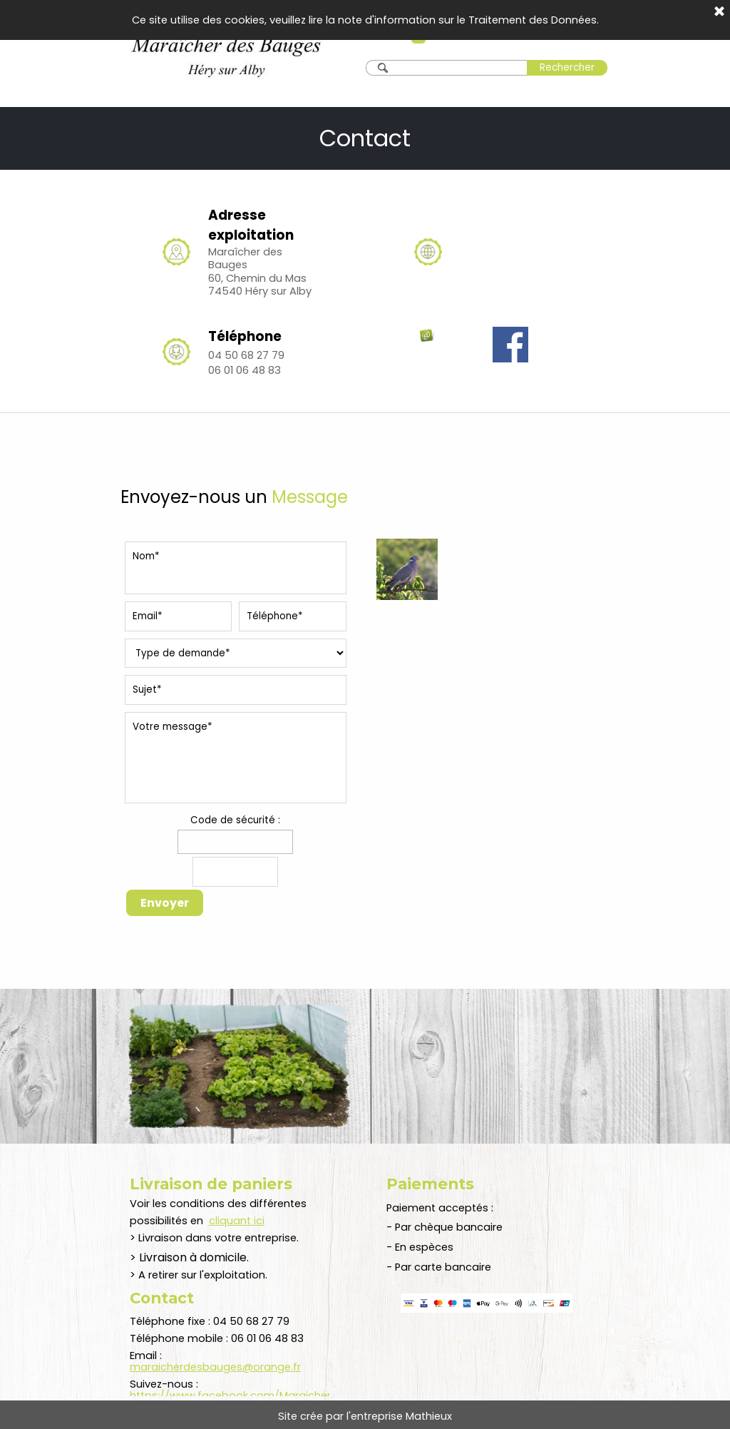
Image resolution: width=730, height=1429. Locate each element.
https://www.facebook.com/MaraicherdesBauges (259, 1395)
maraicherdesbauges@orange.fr (215, 1367)
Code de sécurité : (235, 820)
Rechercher (567, 67)
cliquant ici (236, 1221)
